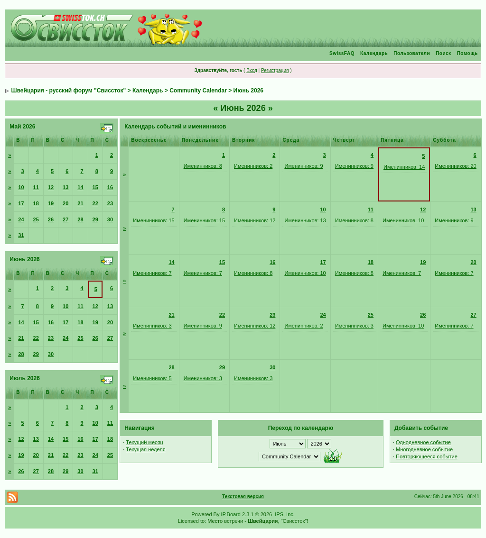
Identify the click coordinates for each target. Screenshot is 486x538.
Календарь (374, 53)
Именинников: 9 (303, 166)
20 (65, 203)
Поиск (443, 53)
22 (95, 203)
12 (51, 187)
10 (21, 187)
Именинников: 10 (403, 220)
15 (95, 187)
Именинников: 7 (152, 273)
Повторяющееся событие (427, 456)
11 (36, 187)
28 (80, 219)
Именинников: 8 (203, 166)
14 (80, 187)
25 (36, 219)
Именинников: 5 (152, 378)
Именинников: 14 (404, 167)
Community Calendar (198, 90)
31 (21, 235)
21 (80, 203)
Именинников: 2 (253, 166)
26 (51, 219)
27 (65, 219)
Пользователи (411, 53)
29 (95, 219)
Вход (251, 70)
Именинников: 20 (455, 166)
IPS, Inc (284, 514)
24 (21, 219)
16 (110, 187)
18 (36, 203)
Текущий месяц (144, 442)
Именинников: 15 (153, 220)
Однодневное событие (423, 442)
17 (21, 203)
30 (110, 219)
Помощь (467, 53)
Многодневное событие (424, 449)
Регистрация (275, 70)
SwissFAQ (342, 53)
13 (65, 187)
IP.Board (231, 514)
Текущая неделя (145, 449)
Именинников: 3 (152, 325)
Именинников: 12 (254, 220)
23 (110, 203)
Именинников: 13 (305, 220)
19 (51, 203)
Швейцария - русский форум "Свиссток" (68, 90)
